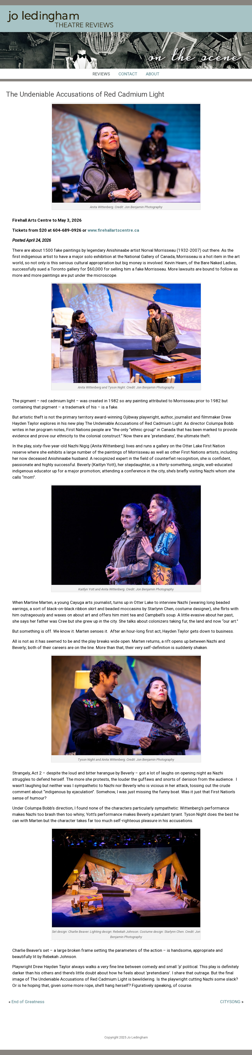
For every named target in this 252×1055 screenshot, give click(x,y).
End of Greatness (28, 1001)
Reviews (101, 73)
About (152, 73)
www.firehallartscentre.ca (113, 230)
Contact (127, 73)
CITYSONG (230, 1001)
